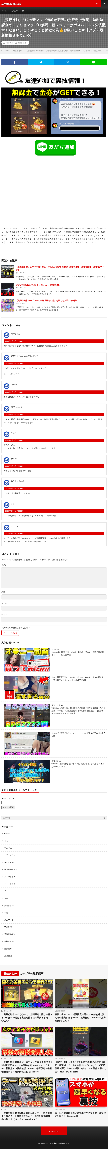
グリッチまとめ (10, 869)
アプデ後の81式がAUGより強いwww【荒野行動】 (38, 285)
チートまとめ (9, 884)
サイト (4, 614)
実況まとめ (9, 905)
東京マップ (9, 920)
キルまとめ (9, 862)
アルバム (55, 649)
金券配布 (8, 949)
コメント (5, 565)
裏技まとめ (22, 43)
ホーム (4, 11)
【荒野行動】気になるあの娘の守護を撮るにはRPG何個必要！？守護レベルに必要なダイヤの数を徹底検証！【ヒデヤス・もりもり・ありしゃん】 (78, 711)
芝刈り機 (8, 927)
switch (7, 833)
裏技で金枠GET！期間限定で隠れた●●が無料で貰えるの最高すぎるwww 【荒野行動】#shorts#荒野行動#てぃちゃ (80, 1017)
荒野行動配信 (9, 934)
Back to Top (54, 1131)
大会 (6, 898)
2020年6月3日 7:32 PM (14, 341)
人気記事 (14, 11)
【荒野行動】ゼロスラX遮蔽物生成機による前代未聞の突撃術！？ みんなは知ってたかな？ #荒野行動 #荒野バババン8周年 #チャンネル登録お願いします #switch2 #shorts (80, 1067)
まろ (6, 840)
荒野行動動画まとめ (61, 1143)
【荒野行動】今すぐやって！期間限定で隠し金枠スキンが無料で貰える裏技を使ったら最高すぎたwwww (26, 1017)
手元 (6, 912)
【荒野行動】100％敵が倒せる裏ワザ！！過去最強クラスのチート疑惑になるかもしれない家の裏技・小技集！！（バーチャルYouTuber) (26, 1116)
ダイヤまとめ (57, 705)
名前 (3, 592)
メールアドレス (8, 798)
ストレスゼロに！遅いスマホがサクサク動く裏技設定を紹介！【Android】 (80, 1114)
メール (4, 603)
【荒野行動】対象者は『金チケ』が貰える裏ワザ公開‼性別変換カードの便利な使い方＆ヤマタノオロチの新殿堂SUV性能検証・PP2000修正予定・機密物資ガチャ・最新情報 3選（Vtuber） (26, 1067)
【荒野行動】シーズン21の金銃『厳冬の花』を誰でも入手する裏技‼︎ (46, 300)
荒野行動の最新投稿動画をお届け (54, 627)
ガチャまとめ (9, 855)
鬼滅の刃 (8, 956)
